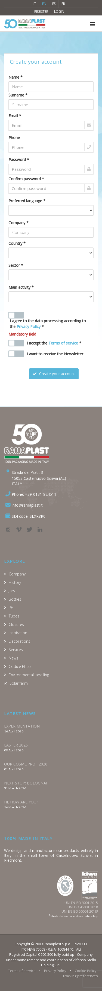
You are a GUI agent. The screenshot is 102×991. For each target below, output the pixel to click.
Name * (15, 77)
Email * (14, 115)
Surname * (17, 95)
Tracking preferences (80, 975)
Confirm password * (26, 178)
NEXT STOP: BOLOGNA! (25, 783)
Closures (16, 624)
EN (44, 3)
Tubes (14, 616)
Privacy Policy (29, 326)
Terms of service (63, 343)
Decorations (19, 641)
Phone (14, 137)
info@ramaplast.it (27, 505)
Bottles (15, 599)
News (13, 658)
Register (41, 11)
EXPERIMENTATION (22, 726)
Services (16, 649)
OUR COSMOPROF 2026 (25, 764)
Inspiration (18, 632)
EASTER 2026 (16, 745)
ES (53, 3)
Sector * (15, 265)
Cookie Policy (86, 970)
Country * (17, 243)
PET (12, 607)
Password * (18, 159)
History (15, 582)
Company (17, 574)
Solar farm (19, 683)
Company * (18, 222)
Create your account (54, 373)
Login (59, 11)
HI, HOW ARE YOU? (21, 802)
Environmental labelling (29, 674)
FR (63, 3)
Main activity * (21, 287)
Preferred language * (26, 200)
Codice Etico (20, 666)
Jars (12, 590)
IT (34, 3)
